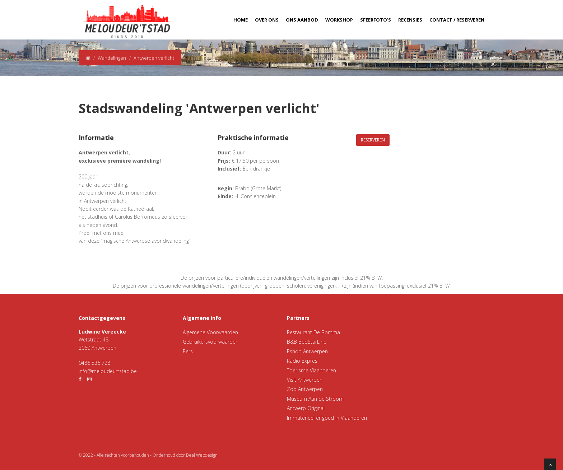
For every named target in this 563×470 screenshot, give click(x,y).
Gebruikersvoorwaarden (210, 341)
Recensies (410, 20)
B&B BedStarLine (306, 341)
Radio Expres (302, 360)
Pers (188, 351)
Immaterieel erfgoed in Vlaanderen (327, 417)
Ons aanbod (302, 20)
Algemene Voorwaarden (210, 332)
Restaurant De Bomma (313, 332)
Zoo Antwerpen (305, 389)
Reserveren (373, 140)
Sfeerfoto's (375, 20)
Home (240, 20)
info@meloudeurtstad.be (108, 371)
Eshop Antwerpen (307, 351)
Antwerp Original (306, 408)
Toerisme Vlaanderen (311, 370)
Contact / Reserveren (456, 20)
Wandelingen (112, 58)
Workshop (339, 20)
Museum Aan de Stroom (315, 398)
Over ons (267, 20)
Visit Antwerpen (304, 379)
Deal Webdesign (202, 455)
